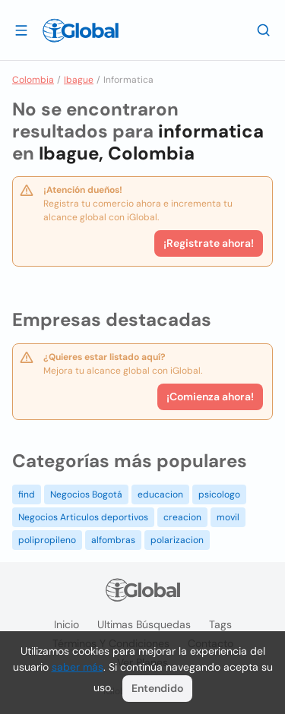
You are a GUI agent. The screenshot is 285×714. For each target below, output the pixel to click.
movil (228, 517)
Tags (220, 624)
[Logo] (81, 30)
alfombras (113, 540)
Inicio (66, 624)
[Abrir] (21, 29)
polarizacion (177, 540)
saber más (77, 667)
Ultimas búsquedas (144, 624)
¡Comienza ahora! (210, 396)
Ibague (78, 80)
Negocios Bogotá (86, 494)
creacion (182, 517)
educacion (160, 494)
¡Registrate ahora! (208, 243)
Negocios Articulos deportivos (83, 517)
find (26, 494)
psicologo (219, 494)
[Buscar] (264, 29)
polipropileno (47, 540)
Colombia (33, 80)
